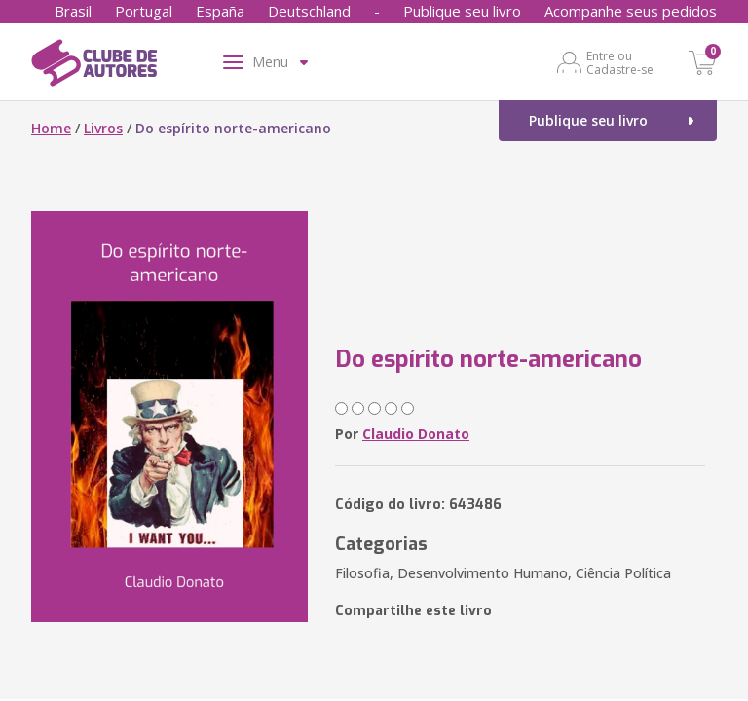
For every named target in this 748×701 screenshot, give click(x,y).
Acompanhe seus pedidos (630, 10)
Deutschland (309, 10)
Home (51, 128)
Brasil (73, 10)
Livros (103, 128)
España (220, 10)
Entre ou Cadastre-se (620, 62)
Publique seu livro (462, 10)
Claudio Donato (415, 433)
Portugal (143, 10)
